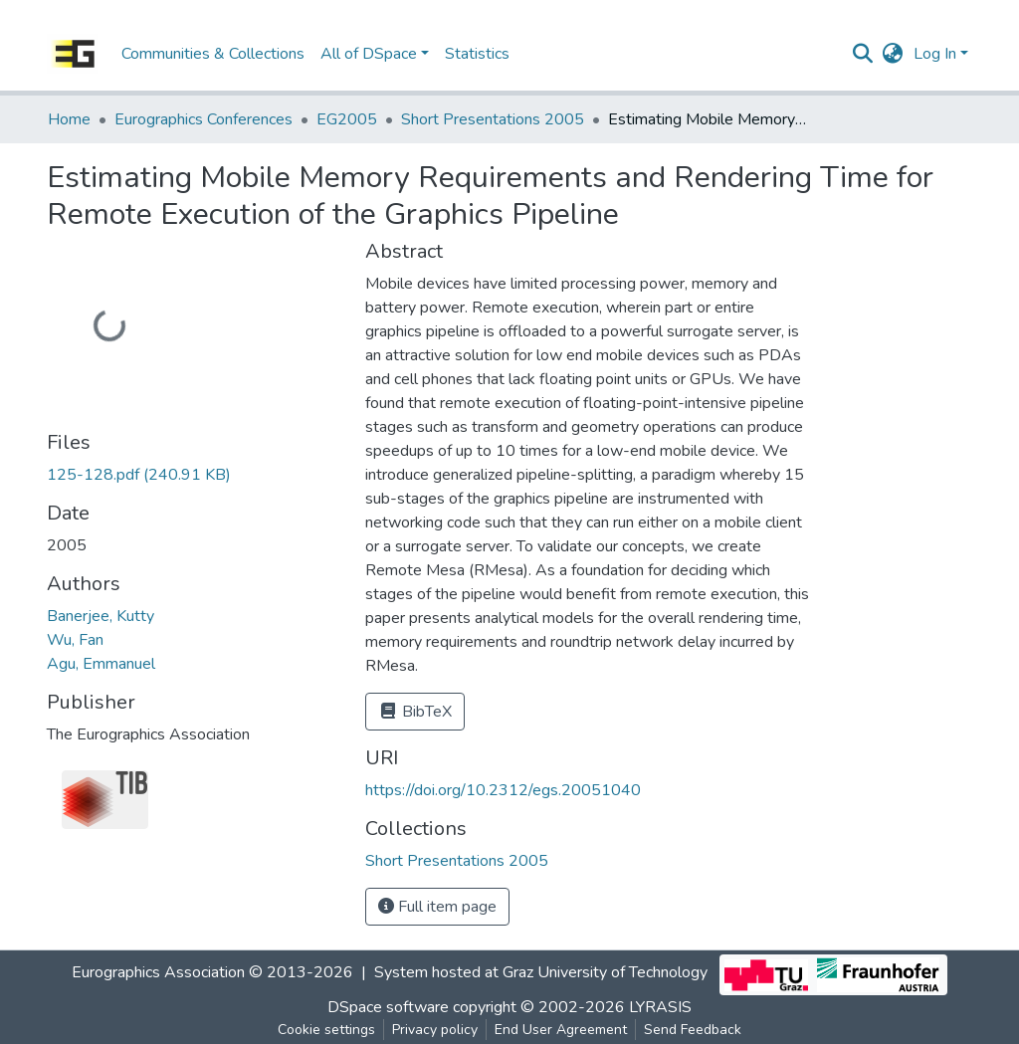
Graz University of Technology (605, 972)
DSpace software (388, 1007)
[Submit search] (863, 54)
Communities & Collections (213, 54)
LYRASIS (660, 1007)
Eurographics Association (158, 972)
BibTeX (415, 712)
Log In (935, 54)
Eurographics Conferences (203, 119)
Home (69, 119)
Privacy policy (435, 1029)
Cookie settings (326, 1029)
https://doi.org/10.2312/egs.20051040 (503, 790)
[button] (893, 54)
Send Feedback (692, 1029)
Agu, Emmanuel (101, 664)
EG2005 (346, 119)
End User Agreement (561, 1029)
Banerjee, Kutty (100, 616)
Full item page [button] (437, 907)
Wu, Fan (75, 640)
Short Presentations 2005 (492, 119)
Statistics (477, 54)
